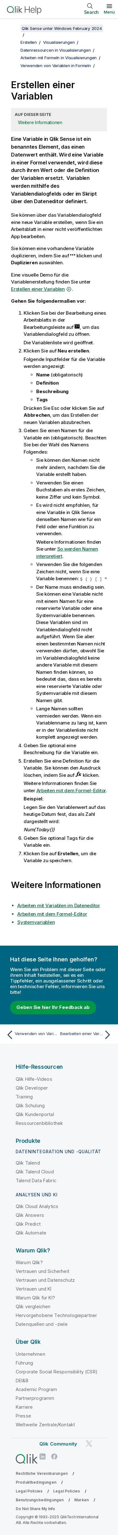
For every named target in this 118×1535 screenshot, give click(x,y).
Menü (109, 11)
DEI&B (22, 1380)
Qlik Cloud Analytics (37, 1206)
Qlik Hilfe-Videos (34, 1079)
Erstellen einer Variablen (38, 289)
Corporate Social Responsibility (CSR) (57, 1371)
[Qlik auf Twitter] (89, 1443)
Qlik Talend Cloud (35, 1171)
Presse (23, 1415)
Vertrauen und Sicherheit (42, 1271)
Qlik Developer (32, 1088)
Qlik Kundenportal (35, 1114)
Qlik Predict (28, 1224)
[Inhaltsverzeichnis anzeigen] (12, 28)
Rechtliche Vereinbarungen (42, 1473)
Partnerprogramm (35, 1398)
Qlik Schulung (30, 1105)
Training (24, 1096)
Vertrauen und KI (34, 1289)
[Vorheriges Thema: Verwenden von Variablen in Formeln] (31, 1035)
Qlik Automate (31, 1232)
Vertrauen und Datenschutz (45, 1280)
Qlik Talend (28, 1163)
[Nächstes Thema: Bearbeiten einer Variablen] (86, 1035)
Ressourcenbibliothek (39, 1123)
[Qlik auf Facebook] (54, 1457)
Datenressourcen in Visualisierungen (55, 50)
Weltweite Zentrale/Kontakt (45, 1424)
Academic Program (36, 1389)
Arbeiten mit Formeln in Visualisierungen (58, 57)
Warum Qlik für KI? (35, 1297)
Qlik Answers (30, 1215)
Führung (24, 1363)
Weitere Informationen (40, 122)
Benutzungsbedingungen (40, 1500)
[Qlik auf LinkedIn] (42, 1457)
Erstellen (28, 42)
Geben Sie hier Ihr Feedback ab (53, 1007)
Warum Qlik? (29, 1262)
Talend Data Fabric (36, 1180)
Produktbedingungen (36, 1482)
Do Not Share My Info (35, 1508)
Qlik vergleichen (33, 1306)
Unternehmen (30, 1354)
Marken (81, 1500)
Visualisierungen (59, 42)
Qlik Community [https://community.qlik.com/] (58, 1444)
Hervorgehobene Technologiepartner (56, 1315)
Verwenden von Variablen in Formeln (55, 65)
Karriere (24, 1407)
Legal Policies (29, 1491)
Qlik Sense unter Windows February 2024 (62, 28)
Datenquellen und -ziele (42, 1324)
